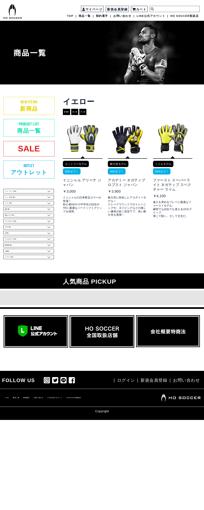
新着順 (70, 112)
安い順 (103, 112)
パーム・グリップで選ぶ (27, 217)
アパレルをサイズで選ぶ (27, 309)
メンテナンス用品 (27, 343)
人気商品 (27, 332)
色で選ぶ (27, 297)
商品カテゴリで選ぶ (27, 263)
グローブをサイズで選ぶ (27, 274)
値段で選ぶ (27, 252)
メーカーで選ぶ (27, 240)
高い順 (87, 112)
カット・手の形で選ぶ (27, 229)
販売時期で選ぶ (27, 320)
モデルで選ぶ (27, 286)
